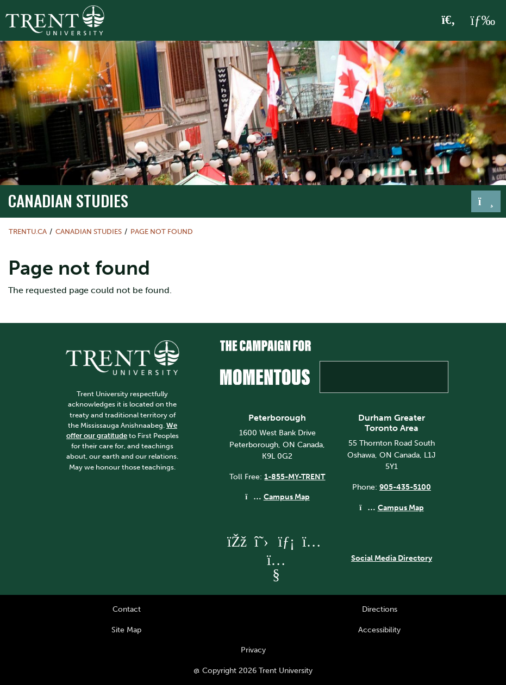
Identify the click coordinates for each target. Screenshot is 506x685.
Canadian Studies (68, 200)
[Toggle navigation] (486, 201)
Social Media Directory (391, 558)
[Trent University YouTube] (276, 574)
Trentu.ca (28, 231)
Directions (379, 609)
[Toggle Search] (449, 20)
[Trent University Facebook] (236, 541)
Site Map (126, 630)
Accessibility (379, 630)
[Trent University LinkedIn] (286, 541)
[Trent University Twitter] (261, 541)
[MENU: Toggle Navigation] (483, 20)
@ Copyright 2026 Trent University (253, 670)
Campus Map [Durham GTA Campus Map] (401, 507)
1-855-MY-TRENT (294, 476)
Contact (127, 609)
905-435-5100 (405, 487)
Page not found (161, 231)
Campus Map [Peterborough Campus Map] (287, 497)
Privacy (253, 650)
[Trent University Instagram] (311, 541)
